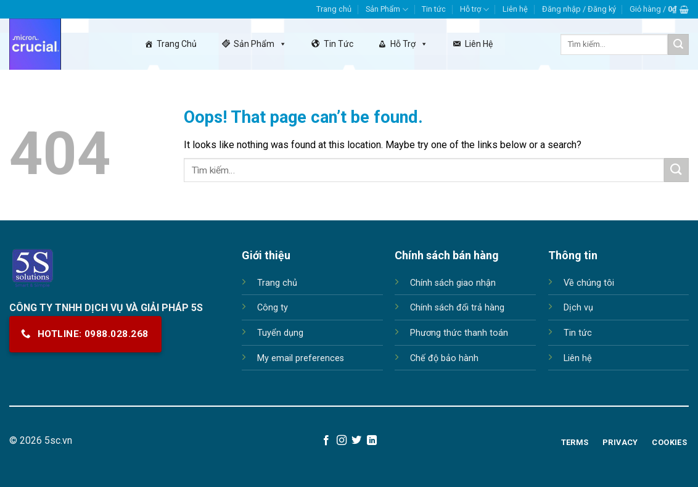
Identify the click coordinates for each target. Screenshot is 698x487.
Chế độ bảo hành (444, 358)
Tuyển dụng (280, 333)
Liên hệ (515, 9)
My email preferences (300, 358)
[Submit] (678, 44)
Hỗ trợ (474, 9)
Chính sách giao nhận (453, 283)
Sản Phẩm (387, 9)
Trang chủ (333, 9)
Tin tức (434, 9)
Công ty (272, 307)
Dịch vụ (578, 307)
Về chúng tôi (589, 283)
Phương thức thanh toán (459, 333)
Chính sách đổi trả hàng (457, 307)
